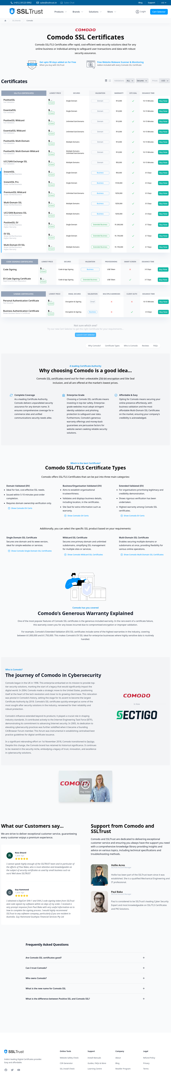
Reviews (145, 345)
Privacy (146, 1063)
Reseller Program (123, 1068)
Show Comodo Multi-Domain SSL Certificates (142, 554)
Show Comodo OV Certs (76, 515)
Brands (78, 11)
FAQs (155, 345)
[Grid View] (110, 80)
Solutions (95, 11)
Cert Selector (159, 11)
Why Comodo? (94, 345)
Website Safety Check (69, 1057)
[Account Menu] (140, 12)
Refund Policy (149, 1057)
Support (151, 2)
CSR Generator (66, 1063)
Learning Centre (95, 1068)
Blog (140, 2)
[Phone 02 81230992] (18, 2)
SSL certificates (55, 378)
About (118, 1057)
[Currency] (164, 2)
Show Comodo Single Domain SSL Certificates (30, 551)
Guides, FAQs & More (97, 1063)
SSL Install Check (67, 1068)
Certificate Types (112, 345)
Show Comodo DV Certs (20, 508)
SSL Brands (16, 21)
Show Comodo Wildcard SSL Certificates (83, 554)
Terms (146, 1068)
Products (61, 11)
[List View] (106, 80)
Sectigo (90, 741)
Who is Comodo (131, 345)
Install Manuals (94, 1057)
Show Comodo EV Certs (132, 515)
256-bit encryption (109, 378)
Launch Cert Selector (85, 334)
